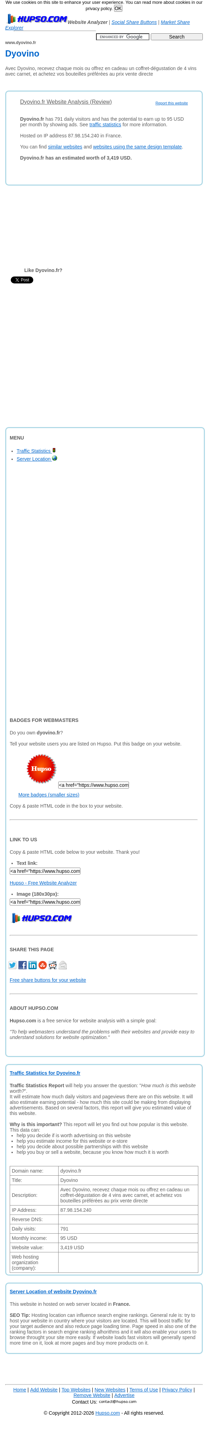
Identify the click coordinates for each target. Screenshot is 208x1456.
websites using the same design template (137, 147)
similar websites (65, 147)
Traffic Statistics (36, 451)
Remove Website (91, 1395)
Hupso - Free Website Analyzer (43, 883)
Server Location (37, 459)
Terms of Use (143, 1390)
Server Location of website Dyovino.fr (53, 1291)
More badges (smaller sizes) (48, 795)
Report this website (171, 103)
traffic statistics (105, 124)
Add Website (44, 1390)
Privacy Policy (177, 1390)
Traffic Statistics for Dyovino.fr (45, 1073)
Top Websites (75, 1390)
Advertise (124, 1395)
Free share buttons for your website (48, 980)
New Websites (110, 1390)
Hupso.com (107, 1413)
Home (19, 1390)
